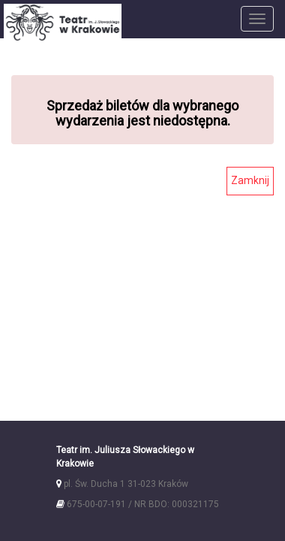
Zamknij (250, 180)
